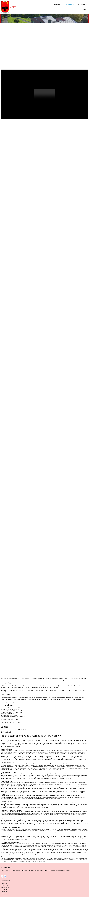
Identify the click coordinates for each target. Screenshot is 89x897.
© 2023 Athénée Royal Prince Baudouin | (39, 896)
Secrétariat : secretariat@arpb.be (69, 877)
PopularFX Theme (55, 896)
